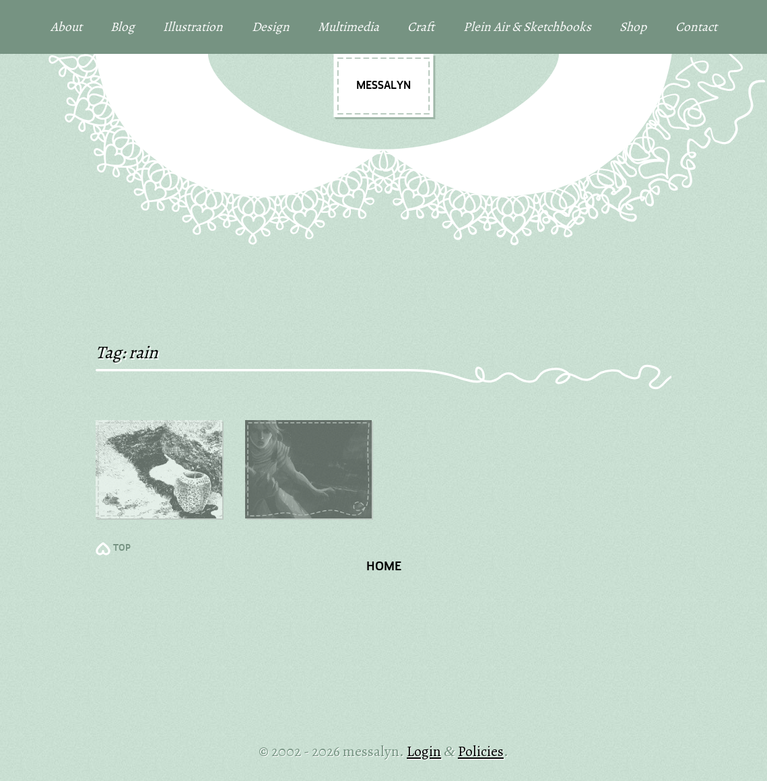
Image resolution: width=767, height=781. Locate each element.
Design (271, 27)
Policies (481, 751)
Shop (633, 27)
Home (383, 567)
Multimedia (348, 27)
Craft (420, 27)
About (66, 27)
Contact (696, 27)
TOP (122, 548)
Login (424, 751)
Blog (122, 27)
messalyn (383, 86)
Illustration (193, 27)
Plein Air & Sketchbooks (527, 27)
